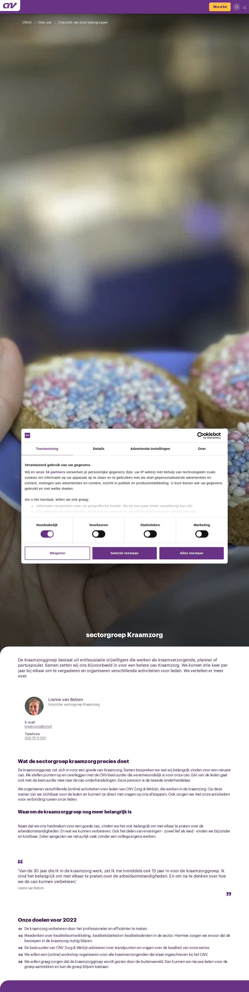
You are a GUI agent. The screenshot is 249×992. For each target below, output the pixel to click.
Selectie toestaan (125, 553)
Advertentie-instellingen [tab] (150, 449)
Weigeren (57, 553)
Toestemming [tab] (47, 449)
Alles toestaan (191, 553)
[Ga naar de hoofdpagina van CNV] (10, 5)
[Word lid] (220, 7)
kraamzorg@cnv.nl (38, 726)
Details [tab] (99, 449)
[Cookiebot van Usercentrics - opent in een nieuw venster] (204, 435)
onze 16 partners (50, 472)
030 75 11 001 (35, 738)
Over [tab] (202, 449)
